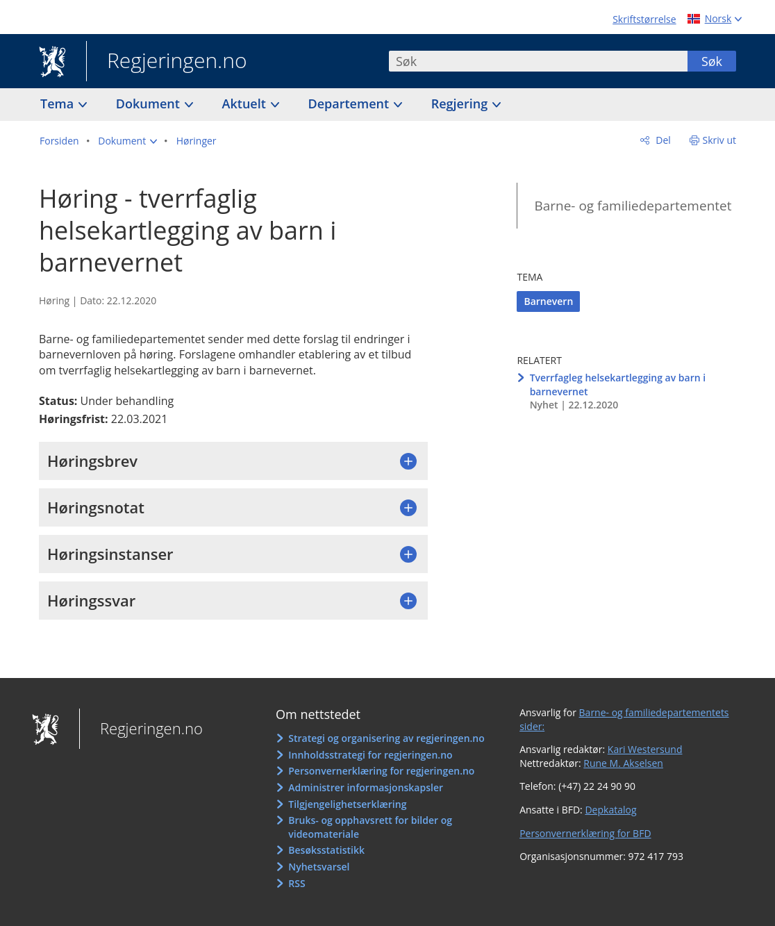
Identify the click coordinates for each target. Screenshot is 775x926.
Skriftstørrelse (644, 19)
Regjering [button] (461, 103)
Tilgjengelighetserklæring (347, 804)
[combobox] (538, 61)
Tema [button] (58, 103)
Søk (711, 61)
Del (662, 140)
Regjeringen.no (166, 62)
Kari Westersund (645, 749)
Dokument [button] (149, 103)
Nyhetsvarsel (318, 866)
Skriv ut (720, 140)
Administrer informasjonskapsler (365, 787)
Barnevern (548, 301)
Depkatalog (610, 809)
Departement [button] (350, 103)
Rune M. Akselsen (623, 763)
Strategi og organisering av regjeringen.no (386, 738)
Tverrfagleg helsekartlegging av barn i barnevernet (618, 384)
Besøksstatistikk (326, 850)
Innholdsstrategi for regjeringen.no (370, 754)
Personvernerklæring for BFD (585, 833)
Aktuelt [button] (245, 103)
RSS (296, 883)
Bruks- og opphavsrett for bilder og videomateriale (370, 827)
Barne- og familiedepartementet (632, 206)
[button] (127, 141)
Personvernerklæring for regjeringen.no (381, 770)
